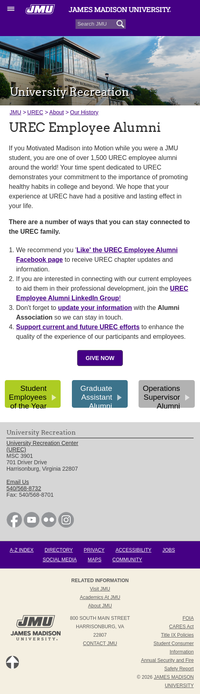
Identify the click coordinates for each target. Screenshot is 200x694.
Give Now (100, 358)
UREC (35, 112)
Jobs (168, 550)
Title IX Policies (177, 635)
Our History (84, 112)
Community (127, 559)
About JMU (100, 606)
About (56, 112)
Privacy (94, 550)
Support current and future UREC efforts (78, 327)
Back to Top (12, 662)
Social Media (60, 559)
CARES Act (181, 626)
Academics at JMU (100, 597)
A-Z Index (21, 550)
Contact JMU (100, 643)
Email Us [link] (17, 482)
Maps (94, 559)
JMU (15, 112)
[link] (14, 525)
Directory (59, 550)
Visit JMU (100, 589)
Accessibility (133, 550)
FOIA (188, 618)
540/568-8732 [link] (23, 488)
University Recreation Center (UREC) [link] (42, 446)
